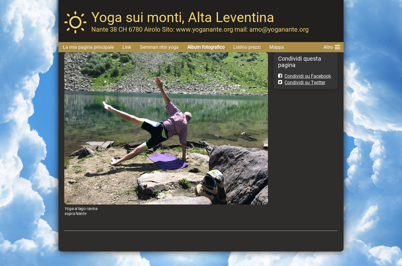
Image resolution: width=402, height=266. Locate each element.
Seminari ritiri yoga (159, 47)
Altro (331, 46)
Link (126, 47)
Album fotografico (206, 47)
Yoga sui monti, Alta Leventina (182, 17)
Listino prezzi (247, 47)
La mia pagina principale (88, 47)
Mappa (276, 47)
